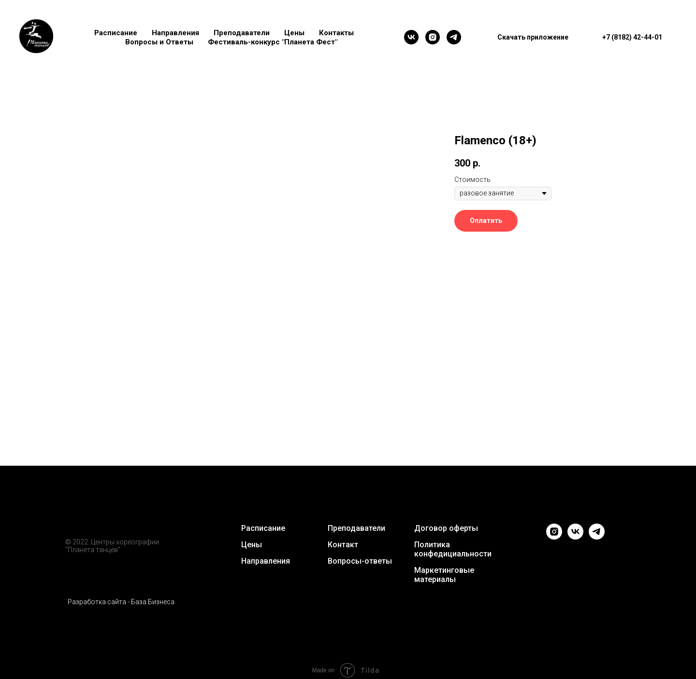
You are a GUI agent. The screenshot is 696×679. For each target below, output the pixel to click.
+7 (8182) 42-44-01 (632, 37)
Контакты (336, 32)
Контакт (343, 544)
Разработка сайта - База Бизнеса (121, 602)
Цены (294, 32)
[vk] (411, 37)
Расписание (115, 32)
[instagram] (432, 37)
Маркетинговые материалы (444, 575)
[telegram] (454, 37)
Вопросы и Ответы (159, 42)
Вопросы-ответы (360, 561)
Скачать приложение (532, 37)
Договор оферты (446, 528)
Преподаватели (242, 32)
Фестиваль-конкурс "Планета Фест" (272, 42)
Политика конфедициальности (453, 549)
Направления (175, 32)
